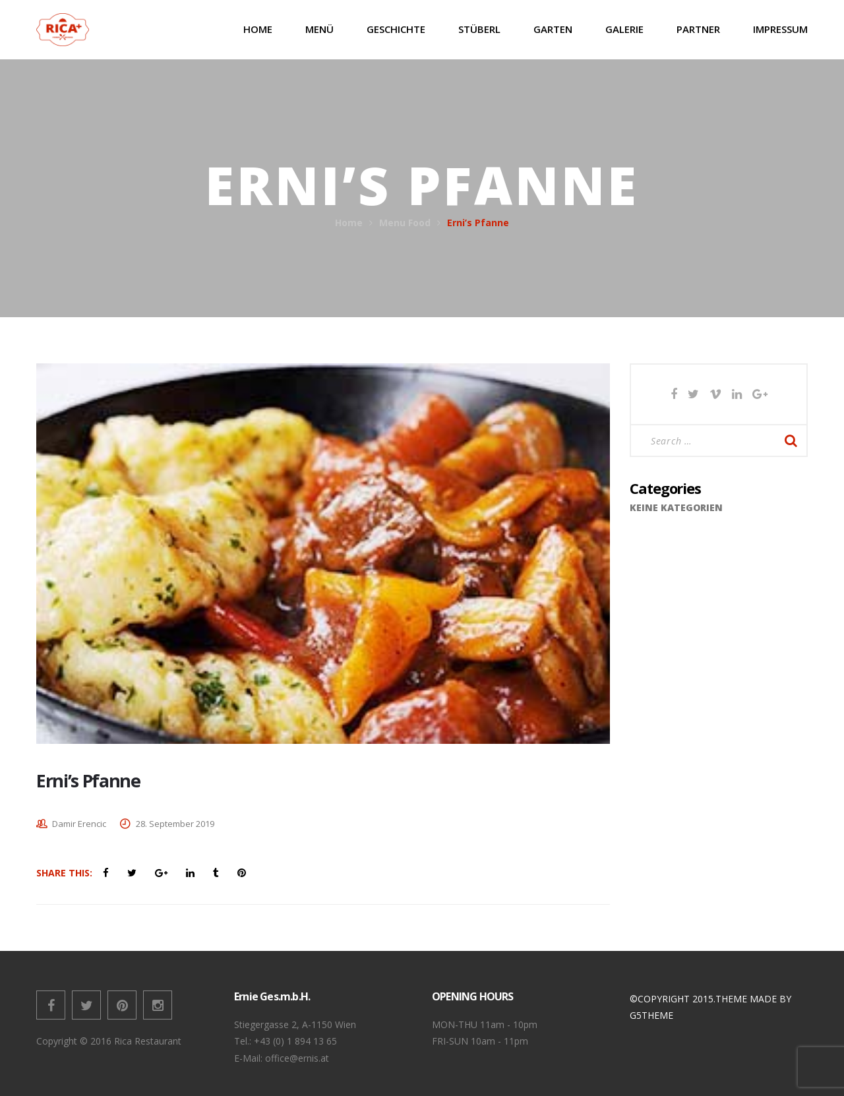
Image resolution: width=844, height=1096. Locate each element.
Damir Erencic (79, 824)
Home (349, 222)
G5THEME (651, 1015)
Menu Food (405, 222)
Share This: (64, 873)
